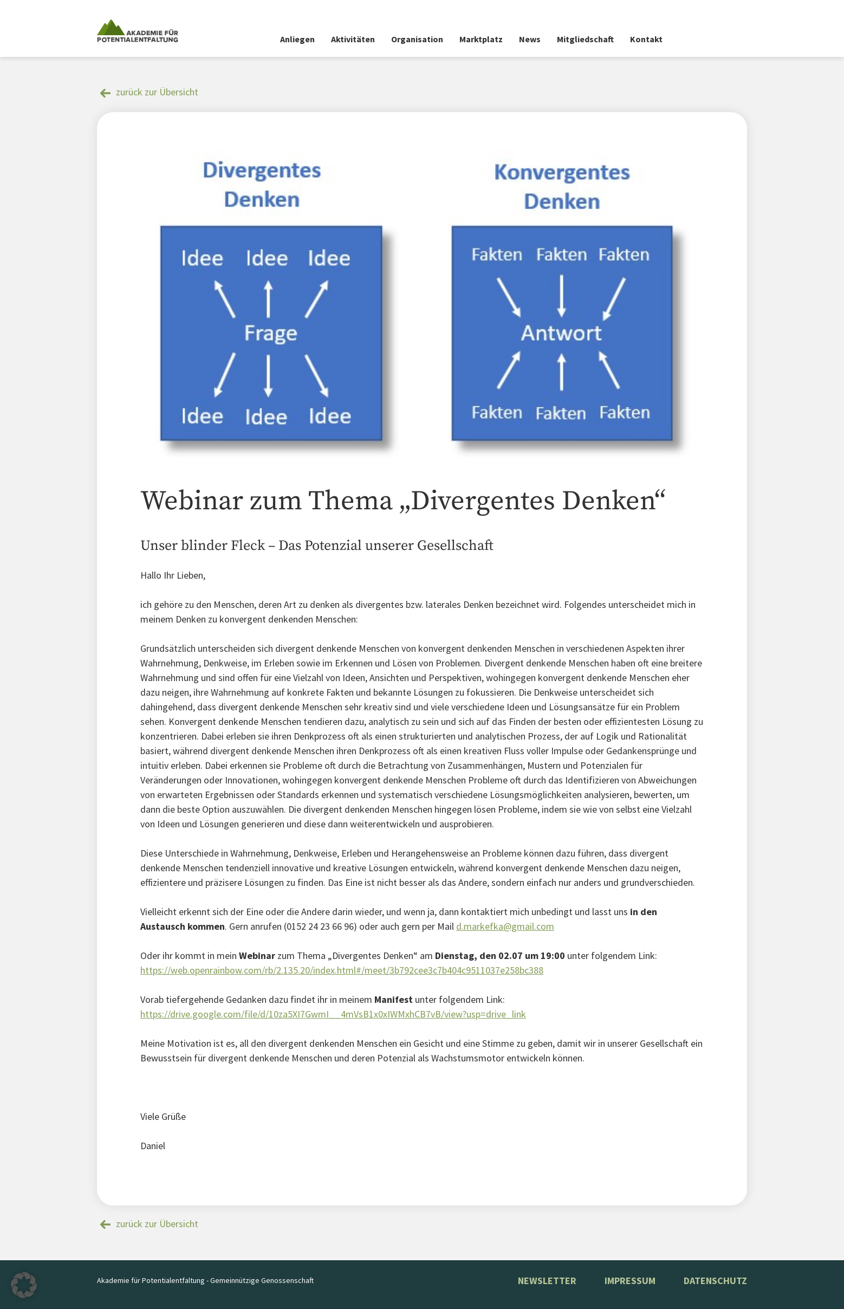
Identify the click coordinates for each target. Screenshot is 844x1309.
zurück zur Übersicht (157, 92)
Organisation (417, 39)
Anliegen (297, 39)
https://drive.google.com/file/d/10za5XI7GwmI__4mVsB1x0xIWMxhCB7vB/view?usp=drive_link (333, 1014)
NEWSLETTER (547, 1280)
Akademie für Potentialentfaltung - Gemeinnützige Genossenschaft (205, 1280)
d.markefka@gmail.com (505, 926)
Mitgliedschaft (585, 39)
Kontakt (646, 39)
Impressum (630, 1280)
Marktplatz (481, 39)
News (530, 39)
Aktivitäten (353, 39)
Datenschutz (715, 1280)
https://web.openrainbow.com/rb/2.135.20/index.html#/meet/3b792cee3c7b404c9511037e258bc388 (341, 970)
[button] (24, 1285)
